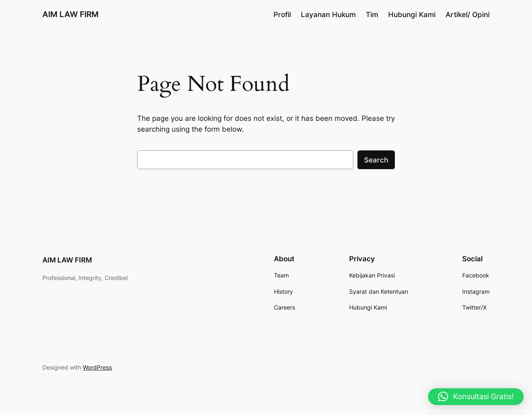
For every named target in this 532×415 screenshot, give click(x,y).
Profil (282, 14)
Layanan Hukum (328, 14)
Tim (372, 14)
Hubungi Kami (412, 14)
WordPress (97, 367)
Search (376, 160)
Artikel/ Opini (468, 14)
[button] (476, 396)
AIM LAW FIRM (70, 14)
